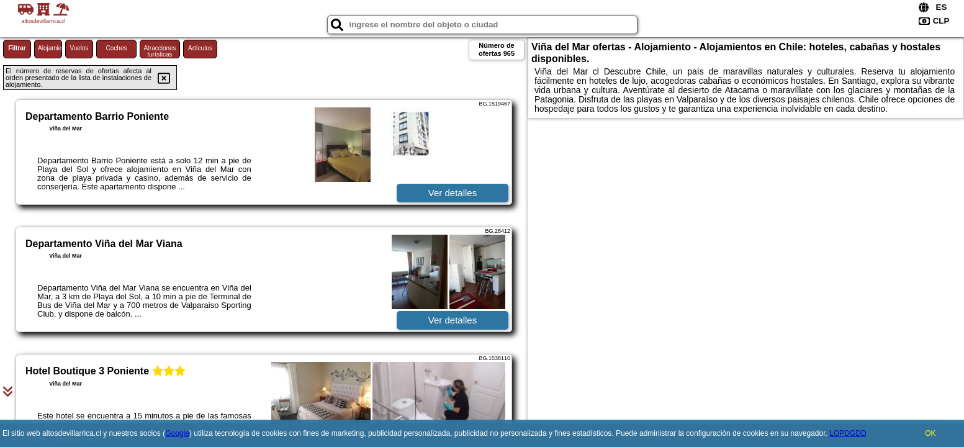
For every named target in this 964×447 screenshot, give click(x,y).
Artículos (200, 48)
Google (177, 433)
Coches (116, 48)
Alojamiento (50, 48)
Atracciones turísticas (159, 51)
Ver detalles (452, 192)
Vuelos (79, 48)
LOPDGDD (847, 433)
